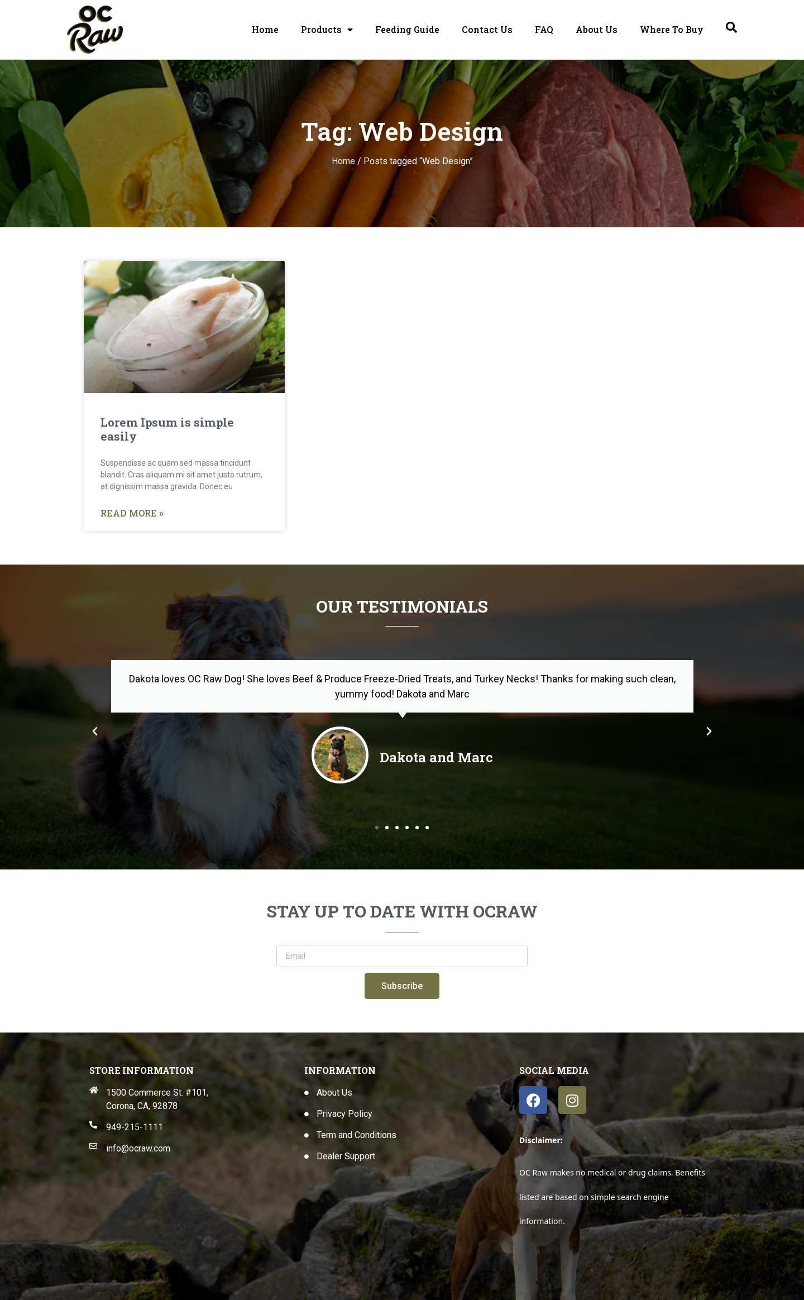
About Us (597, 29)
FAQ (544, 29)
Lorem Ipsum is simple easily (167, 429)
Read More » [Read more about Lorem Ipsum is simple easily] (131, 513)
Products (327, 30)
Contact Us (487, 29)
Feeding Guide (407, 29)
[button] (94, 731)
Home (265, 29)
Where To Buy (672, 29)
